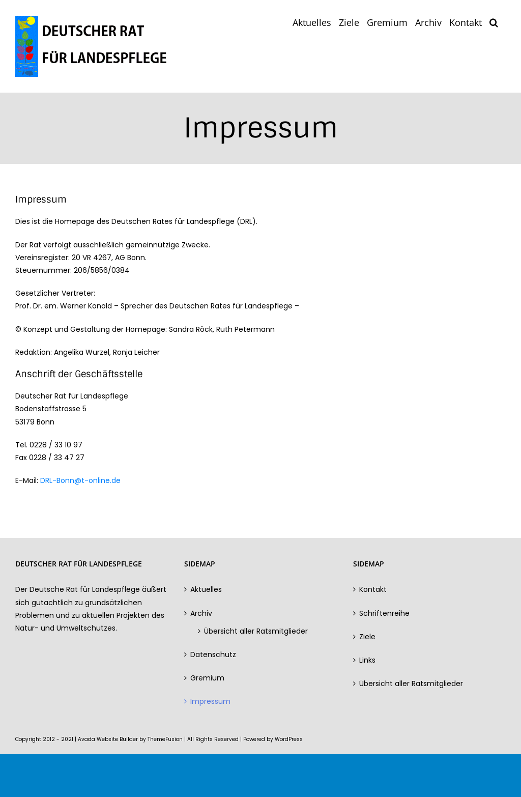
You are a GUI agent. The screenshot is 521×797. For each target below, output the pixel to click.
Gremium (207, 678)
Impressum (210, 701)
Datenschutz (213, 654)
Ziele (367, 637)
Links (367, 660)
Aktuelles (206, 589)
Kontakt (373, 589)
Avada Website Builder (108, 739)
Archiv (201, 613)
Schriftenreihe (384, 613)
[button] (493, 21)
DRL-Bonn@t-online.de (80, 480)
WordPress (289, 739)
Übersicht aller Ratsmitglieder (256, 631)
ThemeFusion (165, 739)
